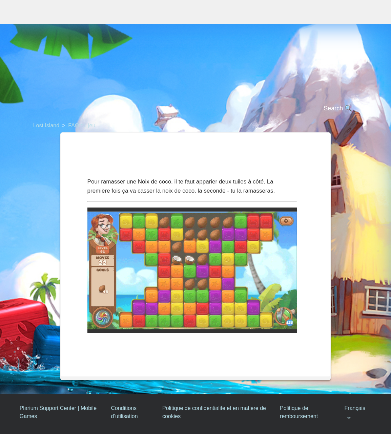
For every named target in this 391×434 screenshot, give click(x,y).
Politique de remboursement (299, 412)
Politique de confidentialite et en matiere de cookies (214, 412)
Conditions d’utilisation (124, 412)
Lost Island (46, 125)
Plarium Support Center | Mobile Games (58, 412)
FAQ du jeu (81, 125)
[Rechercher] (195, 108)
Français (355, 408)
